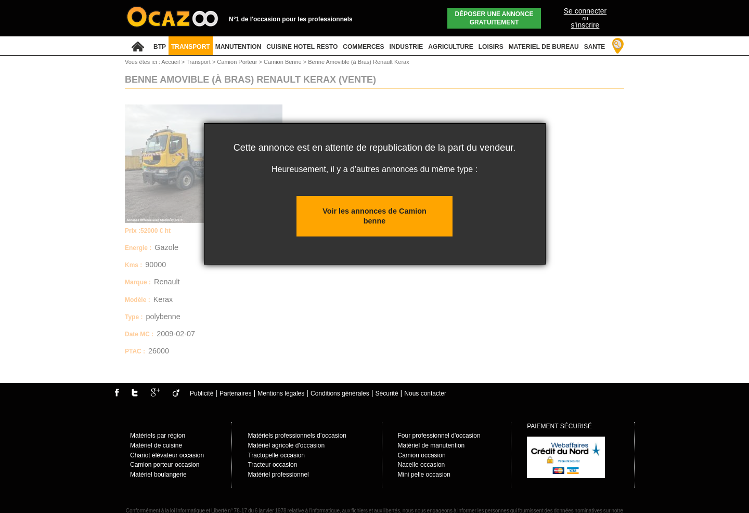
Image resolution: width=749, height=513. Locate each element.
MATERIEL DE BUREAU (544, 46)
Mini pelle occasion (424, 474)
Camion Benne (283, 62)
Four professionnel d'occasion (439, 435)
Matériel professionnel (278, 474)
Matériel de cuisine (156, 445)
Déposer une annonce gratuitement (494, 18)
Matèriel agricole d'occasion (286, 445)
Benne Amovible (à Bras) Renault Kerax (358, 62)
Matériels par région (157, 435)
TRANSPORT (190, 46)
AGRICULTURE (450, 46)
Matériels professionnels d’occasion (297, 435)
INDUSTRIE (406, 46)
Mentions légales (280, 393)
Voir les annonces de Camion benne (374, 216)
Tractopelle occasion (276, 455)
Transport (199, 62)
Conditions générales (340, 393)
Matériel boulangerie (158, 474)
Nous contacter (425, 393)
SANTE (594, 46)
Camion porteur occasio (163, 464)
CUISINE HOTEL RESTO (302, 46)
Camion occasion (422, 455)
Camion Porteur (238, 62)
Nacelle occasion (421, 464)
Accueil (170, 62)
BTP (159, 46)
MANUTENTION (238, 46)
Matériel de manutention (431, 445)
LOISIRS (491, 46)
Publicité (201, 393)
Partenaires (235, 393)
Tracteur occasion (272, 464)
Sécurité (387, 393)
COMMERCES (363, 46)
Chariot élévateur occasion (167, 455)
